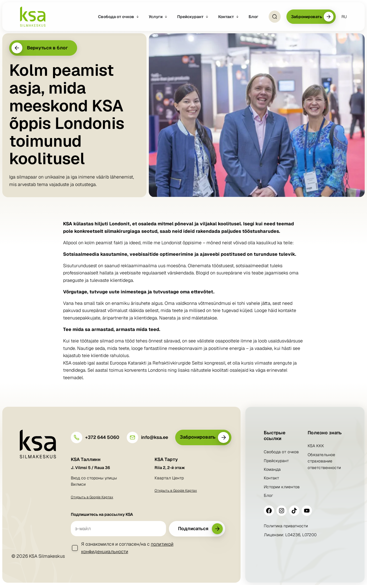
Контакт (271, 478)
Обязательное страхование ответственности (324, 461)
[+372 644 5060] (76, 437)
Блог (268, 495)
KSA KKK (316, 445)
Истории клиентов (282, 486)
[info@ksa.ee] (132, 437)
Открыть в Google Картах (92, 497)
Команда (272, 469)
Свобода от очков (281, 451)
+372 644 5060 (102, 437)
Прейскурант (276, 460)
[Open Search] (275, 17)
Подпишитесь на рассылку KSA (102, 514)
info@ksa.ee (154, 437)
